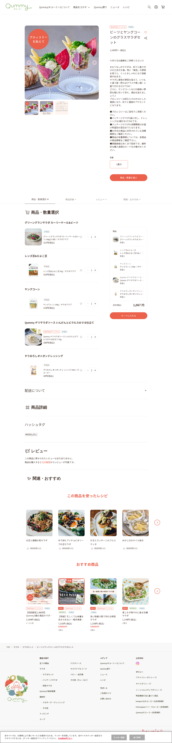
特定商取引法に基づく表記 (147, 695)
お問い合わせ (105, 698)
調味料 (42, 696)
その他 (45, 708)
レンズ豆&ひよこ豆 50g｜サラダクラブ (59, 271)
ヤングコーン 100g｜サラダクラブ (57, 304)
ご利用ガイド (105, 693)
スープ (42, 719)
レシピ (126, 7)
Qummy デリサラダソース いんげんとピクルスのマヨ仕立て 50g (60, 338)
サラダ (42, 668)
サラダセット (48, 674)
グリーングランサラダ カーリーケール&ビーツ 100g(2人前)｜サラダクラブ (61, 238)
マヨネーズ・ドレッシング (54, 702)
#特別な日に (31, 434)
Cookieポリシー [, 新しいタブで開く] (65, 738)
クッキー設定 (119, 737)
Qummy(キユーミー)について (54, 7)
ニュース (114, 7)
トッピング (44, 713)
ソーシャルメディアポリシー (148, 690)
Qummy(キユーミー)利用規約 (148, 712)
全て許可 (137, 737)
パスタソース (75, 663)
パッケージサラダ (50, 680)
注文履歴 (46, 462)
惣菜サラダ (47, 685)
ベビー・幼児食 (76, 674)
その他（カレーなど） (79, 680)
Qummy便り (100, 7)
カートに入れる (128, 315)
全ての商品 (44, 663)
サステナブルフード (78, 668)
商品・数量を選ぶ (128, 177)
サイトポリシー (142, 683)
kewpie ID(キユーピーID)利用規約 (150, 701)
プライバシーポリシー (145, 677)
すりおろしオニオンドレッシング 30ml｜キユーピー (61, 371)
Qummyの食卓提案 (47, 691)
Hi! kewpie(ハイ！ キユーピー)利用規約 (152, 707)
